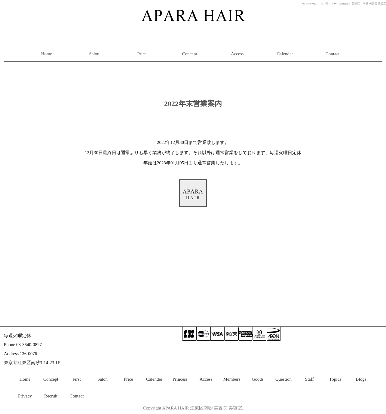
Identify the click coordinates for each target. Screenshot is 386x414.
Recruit (50, 396)
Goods (257, 379)
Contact (333, 53)
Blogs (361, 379)
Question (283, 379)
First (76, 379)
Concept (189, 53)
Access (237, 53)
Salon (94, 53)
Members (231, 379)
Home (46, 53)
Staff (309, 379)
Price (142, 53)
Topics (335, 379)
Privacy (25, 396)
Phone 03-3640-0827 (23, 344)
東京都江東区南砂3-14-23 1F (32, 362)
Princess (180, 379)
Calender (285, 53)
